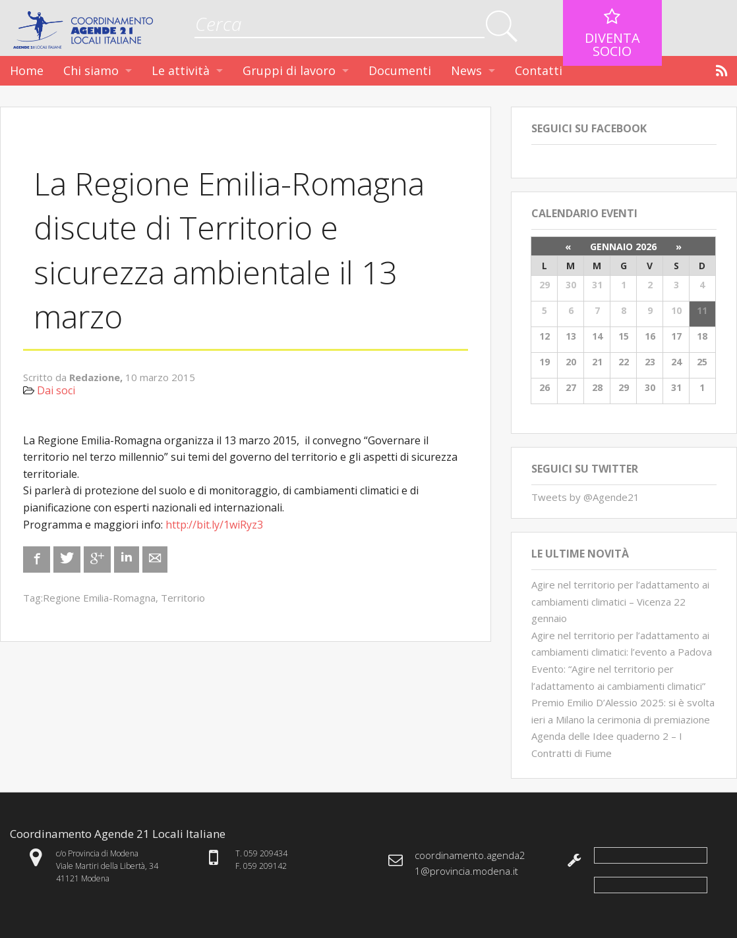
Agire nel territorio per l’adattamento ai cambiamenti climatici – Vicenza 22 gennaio (620, 601)
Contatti (538, 70)
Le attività (181, 70)
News (466, 70)
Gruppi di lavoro (289, 70)
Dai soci (56, 390)
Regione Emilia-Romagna (99, 597)
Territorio (183, 597)
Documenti (399, 70)
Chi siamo (91, 70)
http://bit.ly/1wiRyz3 (214, 524)
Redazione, (97, 377)
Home (27, 70)
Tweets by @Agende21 (585, 497)
